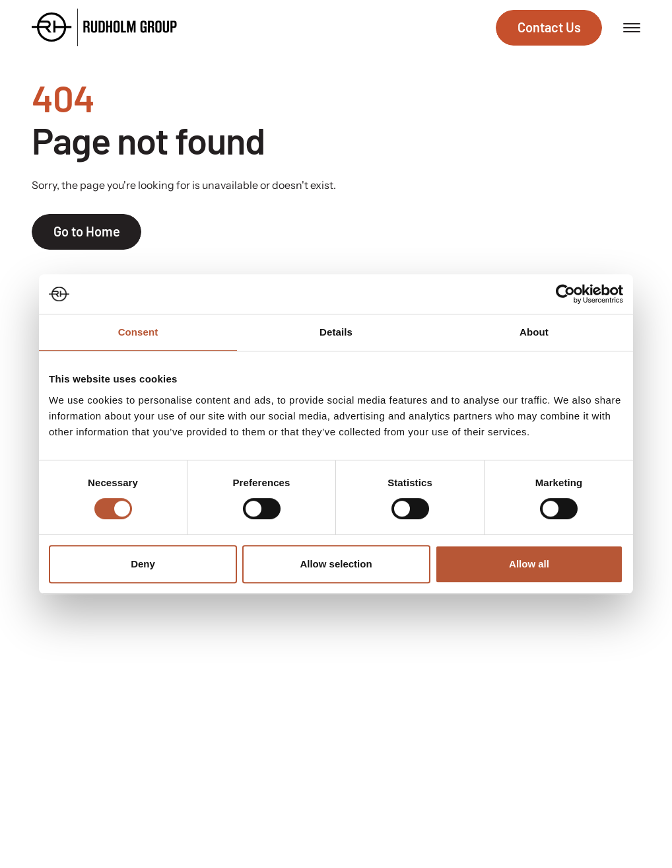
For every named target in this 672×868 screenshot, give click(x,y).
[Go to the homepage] (104, 27)
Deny (143, 563)
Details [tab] (336, 332)
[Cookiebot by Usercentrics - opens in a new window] (565, 294)
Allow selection (336, 563)
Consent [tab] (138, 332)
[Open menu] (631, 28)
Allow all (529, 563)
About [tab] (534, 332)
